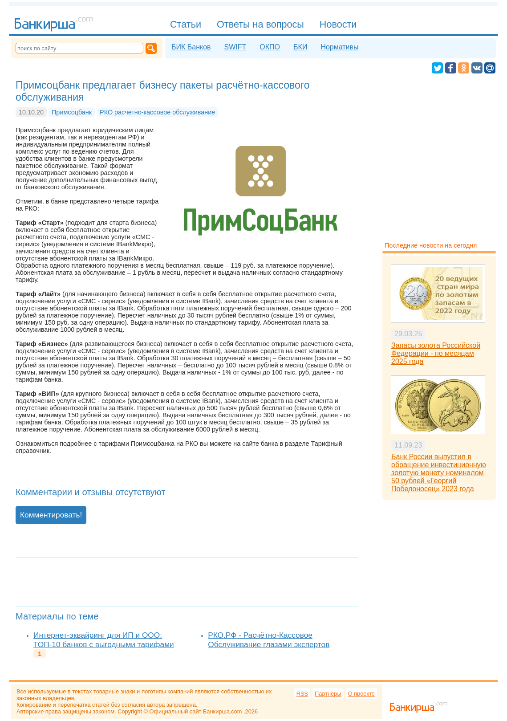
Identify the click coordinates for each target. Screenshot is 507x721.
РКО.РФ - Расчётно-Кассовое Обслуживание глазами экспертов (268, 640)
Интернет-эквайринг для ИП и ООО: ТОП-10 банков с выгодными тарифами (103, 640)
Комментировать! (51, 514)
